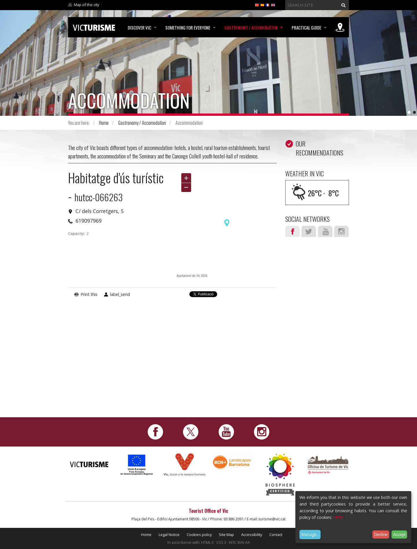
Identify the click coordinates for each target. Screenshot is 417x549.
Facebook (292, 231)
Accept (399, 534)
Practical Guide (306, 27)
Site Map (226, 534)
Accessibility (251, 534)
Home (104, 122)
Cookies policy (199, 534)
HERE (338, 517)
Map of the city (86, 4)
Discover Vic (138, 27)
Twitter (308, 231)
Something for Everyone (186, 27)
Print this (89, 294)
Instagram (341, 231)
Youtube (325, 231)
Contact (275, 534)
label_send (120, 294)
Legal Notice (169, 534)
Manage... (310, 534)
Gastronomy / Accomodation (250, 27)
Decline (381, 534)
